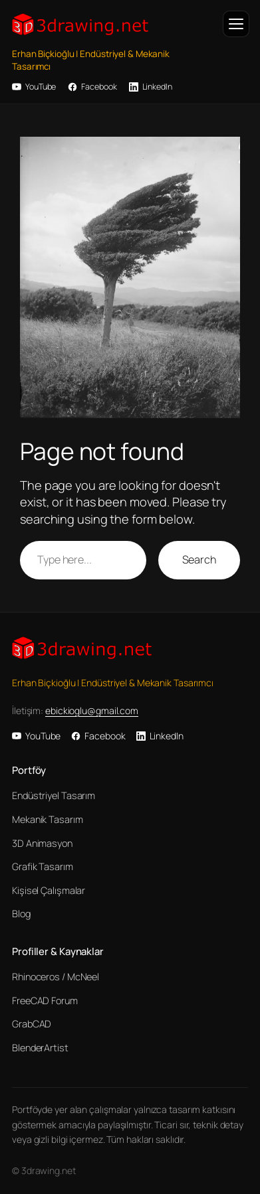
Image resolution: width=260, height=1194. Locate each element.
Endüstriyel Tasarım (53, 795)
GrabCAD (31, 1023)
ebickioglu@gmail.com (91, 710)
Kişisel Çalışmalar (48, 890)
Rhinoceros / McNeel (55, 976)
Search (199, 559)
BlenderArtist (40, 1047)
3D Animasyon (42, 843)
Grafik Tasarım (42, 866)
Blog (21, 913)
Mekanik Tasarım (47, 819)
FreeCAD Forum (45, 1000)
